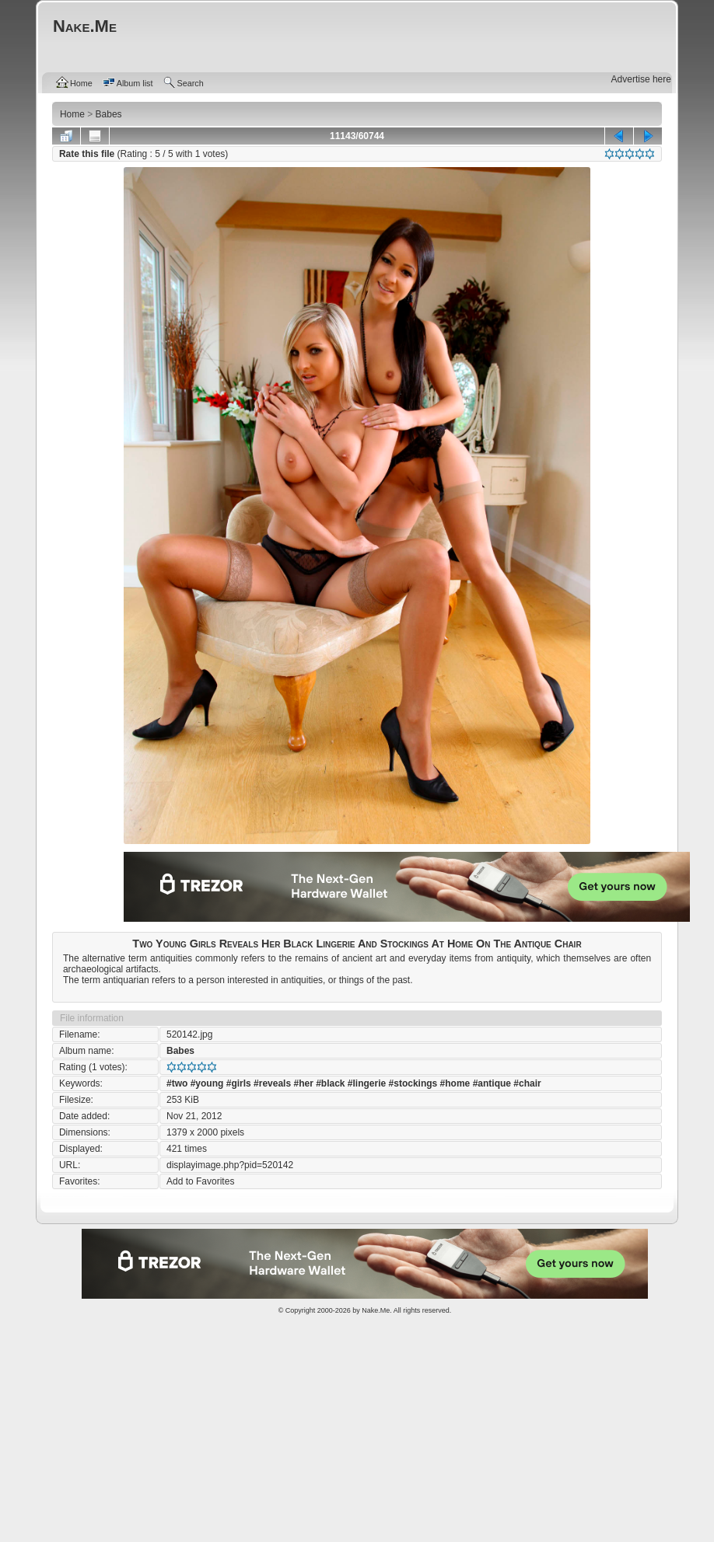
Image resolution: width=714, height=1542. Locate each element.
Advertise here (641, 79)
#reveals (272, 1083)
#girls (238, 1083)
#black (330, 1083)
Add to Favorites (200, 1181)
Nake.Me (376, 1310)
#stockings (413, 1083)
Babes (180, 1050)
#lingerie (367, 1083)
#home (455, 1083)
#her (303, 1083)
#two (176, 1083)
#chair (527, 1083)
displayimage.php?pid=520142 (229, 1165)
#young (207, 1083)
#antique (492, 1083)
